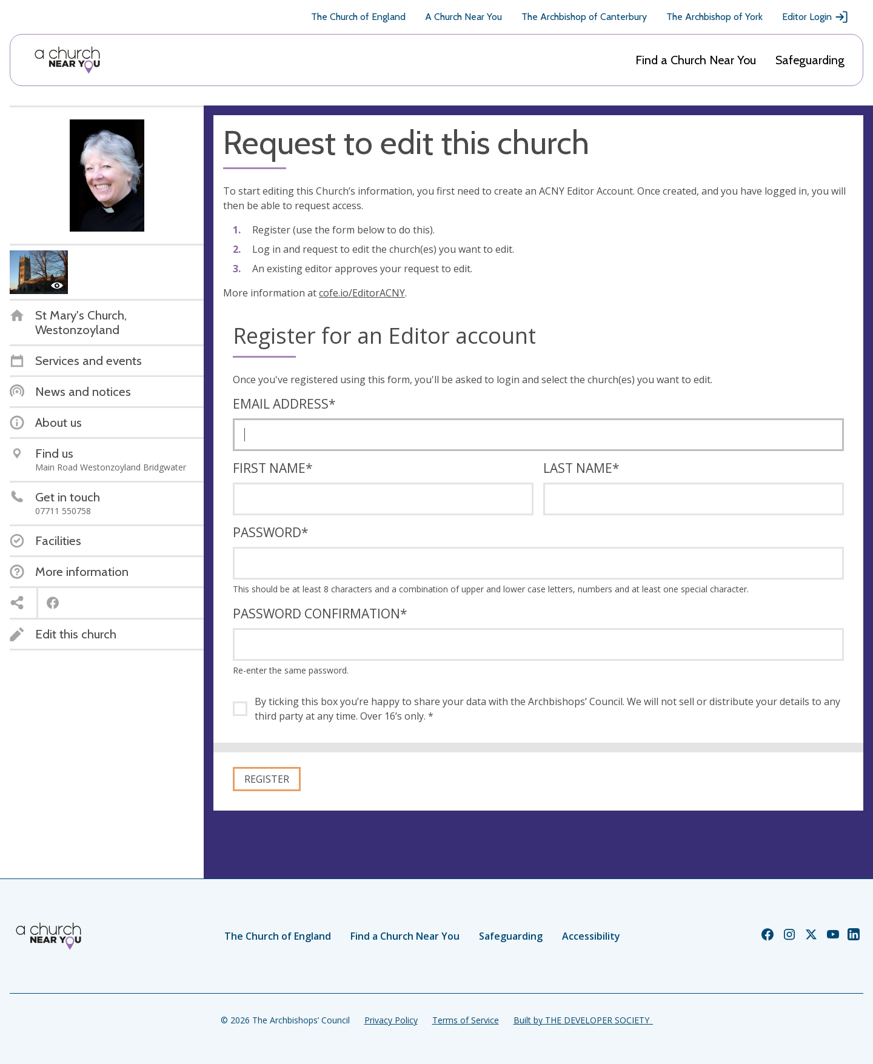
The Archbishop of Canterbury (584, 16)
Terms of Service (465, 1020)
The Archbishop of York (714, 16)
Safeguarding (810, 60)
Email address (284, 403)
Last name (581, 468)
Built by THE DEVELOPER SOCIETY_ (583, 1020)
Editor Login (815, 17)
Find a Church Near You (695, 60)
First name (273, 468)
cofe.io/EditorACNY (362, 292)
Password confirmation (320, 613)
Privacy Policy (391, 1020)
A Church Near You (463, 16)
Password (271, 532)
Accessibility (591, 936)
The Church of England (358, 16)
